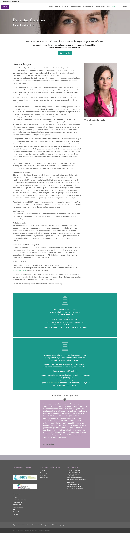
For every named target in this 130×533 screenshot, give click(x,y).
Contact (124, 6)
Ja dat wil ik (65, 53)
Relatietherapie (76, 6)
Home (51, 6)
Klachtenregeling (58, 525)
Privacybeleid (45, 525)
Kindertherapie (88, 6)
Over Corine (116, 6)
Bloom (47, 530)
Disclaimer (35, 525)
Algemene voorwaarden (21, 525)
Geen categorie (44, 473)
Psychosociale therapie (62, 6)
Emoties (42, 470)
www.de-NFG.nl (19, 270)
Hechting (43, 475)
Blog (108, 6)
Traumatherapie (100, 6)
